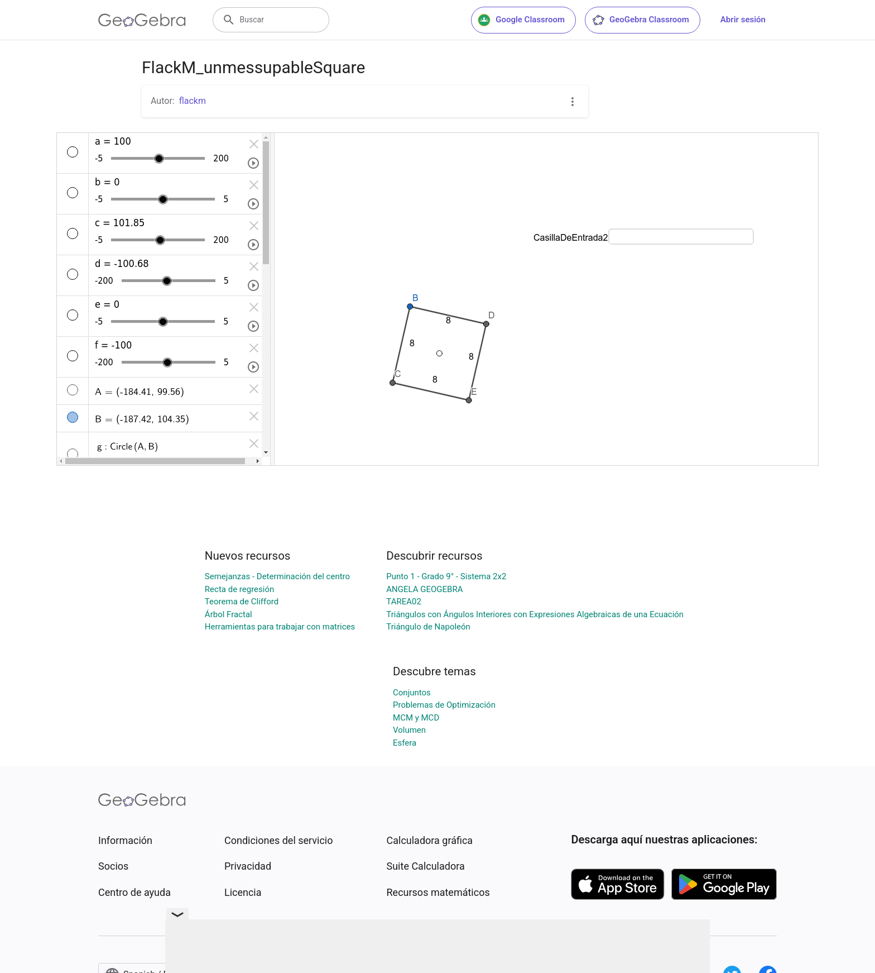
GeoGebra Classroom (640, 20)
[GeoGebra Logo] (142, 20)
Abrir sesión (743, 20)
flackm (192, 101)
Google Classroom (521, 20)
